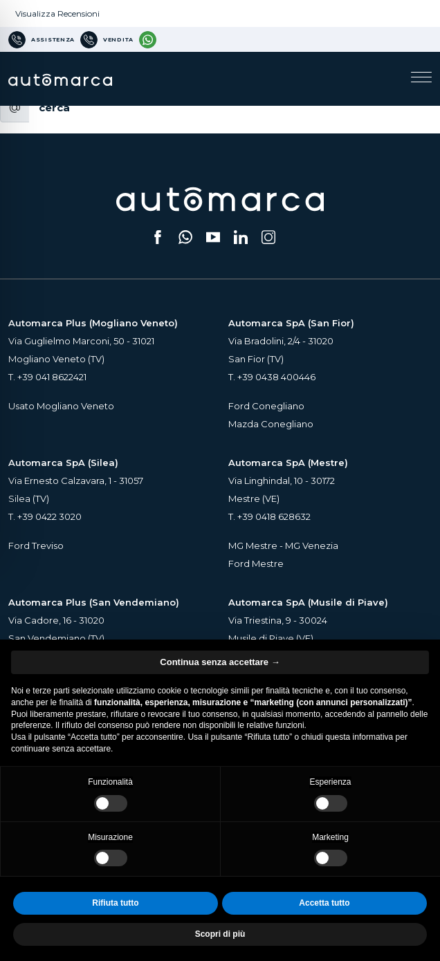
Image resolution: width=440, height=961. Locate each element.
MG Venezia (311, 545)
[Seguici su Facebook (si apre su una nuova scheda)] (158, 237)
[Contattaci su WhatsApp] (147, 39)
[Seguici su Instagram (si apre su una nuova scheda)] (268, 237)
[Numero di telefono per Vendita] (107, 39)
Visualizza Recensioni (57, 13)
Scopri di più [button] (220, 934)
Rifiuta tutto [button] (115, 903)
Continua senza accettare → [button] (219, 662)
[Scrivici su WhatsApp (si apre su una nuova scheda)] (185, 237)
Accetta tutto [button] (324, 903)
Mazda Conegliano (270, 423)
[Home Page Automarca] (60, 78)
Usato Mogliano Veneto (61, 405)
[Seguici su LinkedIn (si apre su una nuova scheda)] (241, 237)
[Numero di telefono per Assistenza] (41, 39)
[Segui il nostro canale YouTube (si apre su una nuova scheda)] (213, 237)
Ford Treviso (36, 545)
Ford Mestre (256, 563)
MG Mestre (252, 545)
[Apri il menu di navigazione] (421, 78)
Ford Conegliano (266, 405)
